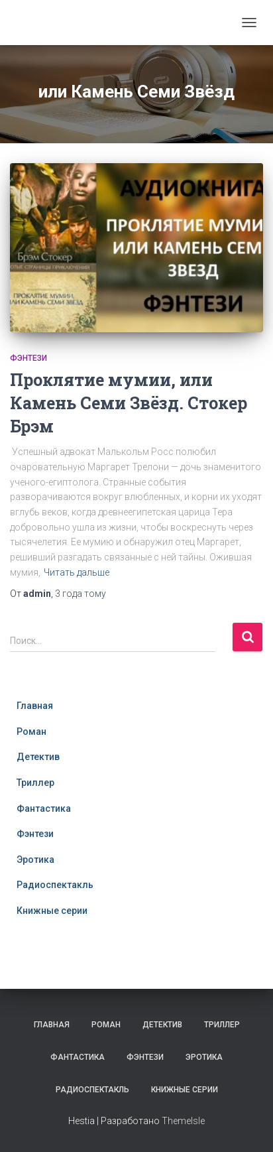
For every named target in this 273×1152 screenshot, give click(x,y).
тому (80, 593)
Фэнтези (28, 358)
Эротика (35, 859)
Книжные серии (52, 910)
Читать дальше (76, 572)
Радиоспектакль (55, 884)
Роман (31, 731)
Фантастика (44, 808)
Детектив (38, 756)
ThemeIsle (183, 1121)
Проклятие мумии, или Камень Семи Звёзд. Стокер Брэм (128, 403)
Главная (35, 705)
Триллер (35, 782)
